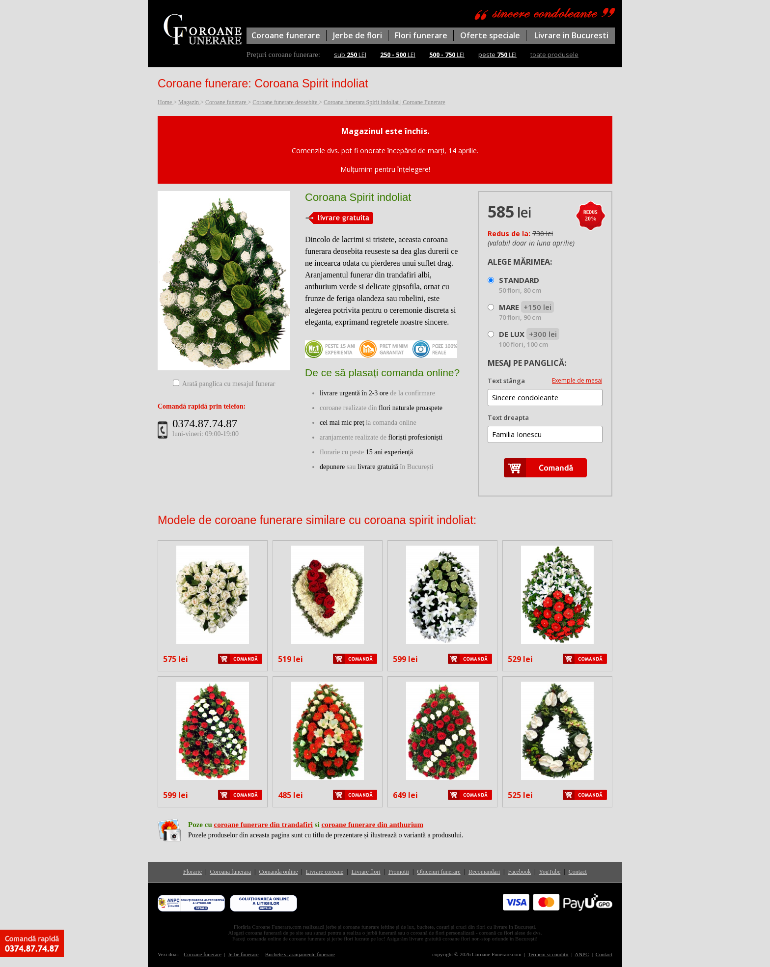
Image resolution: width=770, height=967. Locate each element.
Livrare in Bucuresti (571, 35)
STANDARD (520, 285)
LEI (397, 54)
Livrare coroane (324, 871)
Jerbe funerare (243, 954)
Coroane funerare (285, 35)
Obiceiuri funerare (438, 871)
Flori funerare (421, 35)
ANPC (582, 954)
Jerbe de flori (357, 35)
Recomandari (484, 871)
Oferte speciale (490, 35)
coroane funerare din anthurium (372, 825)
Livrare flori (366, 871)
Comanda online (278, 871)
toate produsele (554, 54)
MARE (526, 312)
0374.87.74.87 (204, 423)
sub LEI (350, 54)
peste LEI (497, 54)
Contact (578, 871)
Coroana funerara (230, 871)
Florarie (192, 871)
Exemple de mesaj (577, 380)
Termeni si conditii (548, 954)
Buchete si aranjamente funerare (300, 954)
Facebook (519, 871)
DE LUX (529, 339)
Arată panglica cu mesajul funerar (228, 383)
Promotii (398, 871)
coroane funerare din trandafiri (263, 825)
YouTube (550, 871)
